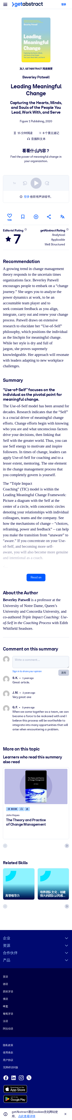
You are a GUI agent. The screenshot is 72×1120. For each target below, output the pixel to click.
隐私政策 (8, 1045)
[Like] (9, 217)
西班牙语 (8, 991)
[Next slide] (67, 846)
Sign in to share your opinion (27, 671)
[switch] (36, 183)
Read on (36, 577)
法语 (5, 1021)
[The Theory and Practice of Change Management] (36, 786)
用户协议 (8, 1060)
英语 (5, 976)
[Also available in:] (62, 217)
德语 (5, 984)
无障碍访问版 (10, 1067)
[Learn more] (25, 229)
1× (14, 183)
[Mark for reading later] (22, 217)
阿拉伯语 (8, 1028)
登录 (26, 196)
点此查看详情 (26, 1116)
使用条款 (8, 1052)
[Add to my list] (36, 217)
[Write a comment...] (40, 662)
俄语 (5, 998)
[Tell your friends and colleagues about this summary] (49, 217)
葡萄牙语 (8, 1013)
